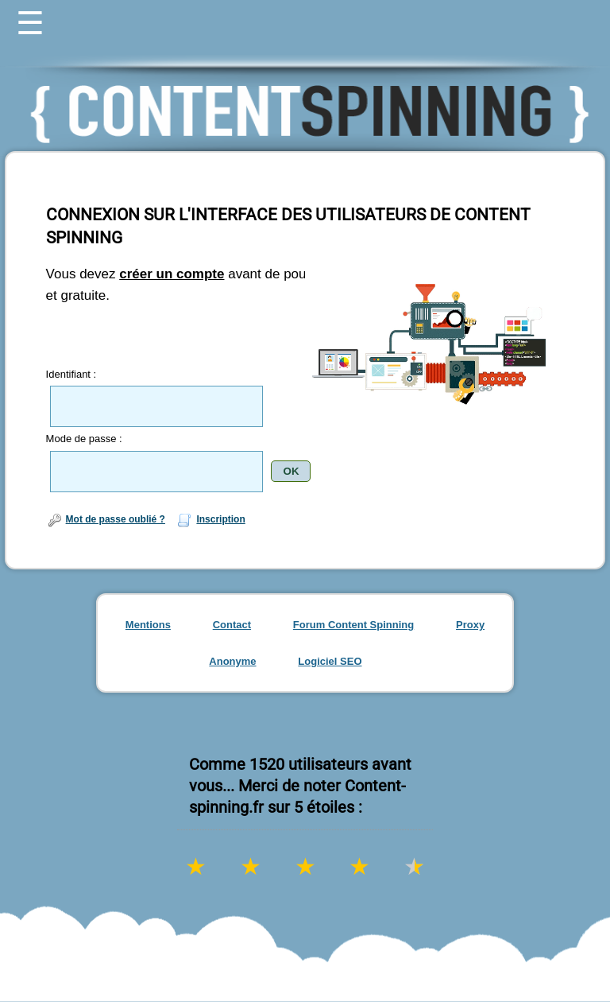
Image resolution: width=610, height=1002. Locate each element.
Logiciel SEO (329, 661)
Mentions (148, 625)
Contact (232, 625)
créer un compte (171, 274)
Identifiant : (71, 374)
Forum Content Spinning (353, 625)
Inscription (210, 519)
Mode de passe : (84, 439)
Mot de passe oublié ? (105, 519)
